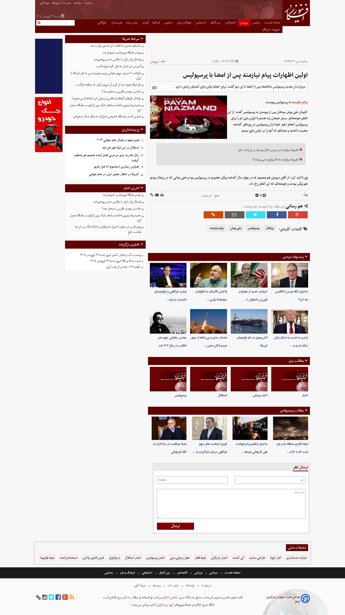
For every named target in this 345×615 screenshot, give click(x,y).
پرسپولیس (253, 228)
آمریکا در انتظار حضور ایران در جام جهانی (114, 174)
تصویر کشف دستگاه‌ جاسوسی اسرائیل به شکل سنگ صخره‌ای (107, 116)
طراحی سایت (257, 558)
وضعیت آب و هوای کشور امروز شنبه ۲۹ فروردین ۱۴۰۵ (110, 255)
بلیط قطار (200, 558)
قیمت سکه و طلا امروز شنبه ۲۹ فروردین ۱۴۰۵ (115, 261)
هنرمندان (116, 22)
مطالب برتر (296, 361)
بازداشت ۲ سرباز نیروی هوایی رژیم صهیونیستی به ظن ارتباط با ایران (106, 76)
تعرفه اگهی (45, 3)
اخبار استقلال (133, 558)
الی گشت (238, 558)
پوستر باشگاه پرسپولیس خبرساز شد (122, 52)
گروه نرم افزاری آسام (162, 604)
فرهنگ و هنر (184, 22)
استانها (156, 22)
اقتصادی (230, 22)
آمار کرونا (275, 558)
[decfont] (257, 195)
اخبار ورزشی (260, 395)
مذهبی (168, 22)
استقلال (222, 395)
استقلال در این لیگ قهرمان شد (120, 148)
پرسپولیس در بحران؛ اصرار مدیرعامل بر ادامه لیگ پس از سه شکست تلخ (108, 229)
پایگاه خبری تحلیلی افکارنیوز (175, 597)
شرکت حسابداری (296, 558)
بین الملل (215, 22)
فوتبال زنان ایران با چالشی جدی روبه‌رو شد (117, 59)
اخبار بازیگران (219, 558)
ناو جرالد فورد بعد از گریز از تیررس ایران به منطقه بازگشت (108, 84)
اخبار (305, 395)
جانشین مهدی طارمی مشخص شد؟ (121, 91)
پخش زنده (132, 22)
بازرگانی (102, 22)
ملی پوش (235, 228)
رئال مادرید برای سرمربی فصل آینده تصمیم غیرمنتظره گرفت (106, 157)
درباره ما (88, 3)
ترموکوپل (114, 558)
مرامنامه (78, 3)
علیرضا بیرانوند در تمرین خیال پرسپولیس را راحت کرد (268, 150)
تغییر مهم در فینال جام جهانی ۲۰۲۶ (118, 140)
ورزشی (244, 22)
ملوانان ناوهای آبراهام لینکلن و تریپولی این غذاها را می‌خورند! (106, 98)
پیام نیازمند (300, 102)
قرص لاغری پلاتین (93, 558)
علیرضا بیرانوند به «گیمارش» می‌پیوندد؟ (275, 159)
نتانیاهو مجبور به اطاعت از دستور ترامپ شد (115, 45)
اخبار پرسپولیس (155, 558)
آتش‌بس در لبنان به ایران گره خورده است (118, 66)
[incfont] (264, 195)
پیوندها (55, 3)
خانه (163, 61)
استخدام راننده (69, 558)
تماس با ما (66, 3)
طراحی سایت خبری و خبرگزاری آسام (283, 599)
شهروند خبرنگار (271, 29)
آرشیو (145, 22)
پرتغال (270, 228)
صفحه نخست (272, 22)
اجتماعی (201, 22)
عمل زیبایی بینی (180, 558)
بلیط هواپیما (47, 558)
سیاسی (256, 22)
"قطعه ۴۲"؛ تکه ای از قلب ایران (123, 267)
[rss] (71, 597)
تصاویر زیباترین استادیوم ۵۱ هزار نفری (116, 167)
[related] (154, 88)
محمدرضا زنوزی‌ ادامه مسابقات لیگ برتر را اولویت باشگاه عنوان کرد (105, 108)
